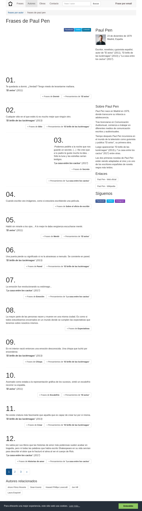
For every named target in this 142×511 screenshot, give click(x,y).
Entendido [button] (128, 506)
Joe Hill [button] (75, 487)
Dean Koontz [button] (35, 487)
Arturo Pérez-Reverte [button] (17, 487)
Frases (20, 3)
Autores (31, 3)
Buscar (96, 4)
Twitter (78, 29)
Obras (42, 3)
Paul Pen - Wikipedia (106, 186)
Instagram (120, 201)
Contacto (54, 3)
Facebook (69, 29)
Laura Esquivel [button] (14, 493)
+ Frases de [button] (50, 96)
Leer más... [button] (74, 506)
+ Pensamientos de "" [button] (76, 96)
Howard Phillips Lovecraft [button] (57, 487)
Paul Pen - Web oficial (106, 179)
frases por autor (16, 12)
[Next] (27, 472)
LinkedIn (86, 29)
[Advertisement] (56, 53)
